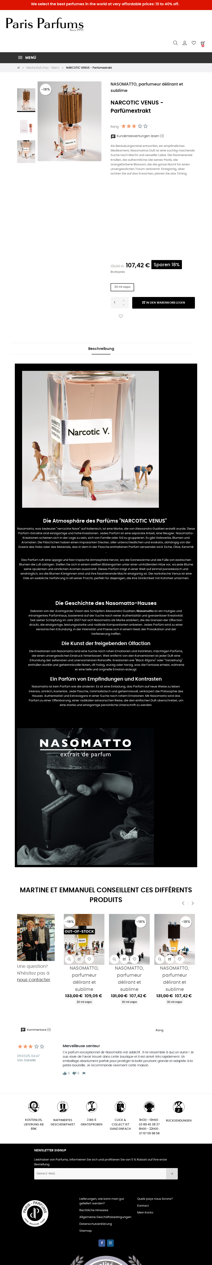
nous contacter (33, 980)
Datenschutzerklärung (95, 1224)
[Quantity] (120, 302)
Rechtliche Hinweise (93, 1210)
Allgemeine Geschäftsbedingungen (105, 1217)
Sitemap (85, 1230)
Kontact (143, 1205)
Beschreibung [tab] (101, 349)
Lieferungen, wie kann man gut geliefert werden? (101, 1201)
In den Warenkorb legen (163, 303)
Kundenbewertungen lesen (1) (137, 136)
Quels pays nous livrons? (155, 1198)
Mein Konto (145, 1212)
